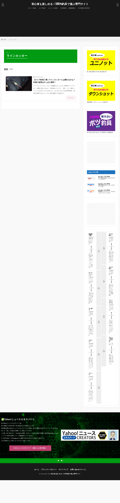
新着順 (6, 69)
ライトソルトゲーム (111, 301)
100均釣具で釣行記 (83, 8)
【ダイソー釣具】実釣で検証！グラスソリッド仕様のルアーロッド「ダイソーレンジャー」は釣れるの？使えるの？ (91, 260)
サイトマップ (63, 469)
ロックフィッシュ (91, 274)
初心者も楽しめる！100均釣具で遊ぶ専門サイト (60, 4)
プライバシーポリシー (49, 469)
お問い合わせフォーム (78, 469)
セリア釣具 (42, 8)
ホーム (36, 469)
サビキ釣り (111, 234)
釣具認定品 (71, 8)
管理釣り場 (91, 234)
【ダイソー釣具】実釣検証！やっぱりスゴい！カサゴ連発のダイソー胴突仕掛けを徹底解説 (111, 290)
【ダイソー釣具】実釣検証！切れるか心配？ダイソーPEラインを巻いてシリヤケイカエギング (91, 363)
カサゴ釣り (111, 267)
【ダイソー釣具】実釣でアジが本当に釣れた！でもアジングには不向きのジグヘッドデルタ (91, 396)
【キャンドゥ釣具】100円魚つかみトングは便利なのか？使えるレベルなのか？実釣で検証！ (91, 298)
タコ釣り (91, 309)
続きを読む (71, 97)
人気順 (11, 69)
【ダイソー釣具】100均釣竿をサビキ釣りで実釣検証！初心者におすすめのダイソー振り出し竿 (111, 257)
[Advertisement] (60, 24)
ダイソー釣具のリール (111, 339)
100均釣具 (63, 8)
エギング (91, 340)
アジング (91, 373)
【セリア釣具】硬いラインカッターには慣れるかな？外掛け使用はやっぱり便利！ (54, 81)
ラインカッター (13, 39)
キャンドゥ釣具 (52, 8)
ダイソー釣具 (32, 8)
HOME (4, 39)
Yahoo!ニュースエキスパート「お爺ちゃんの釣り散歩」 (30, 448)
